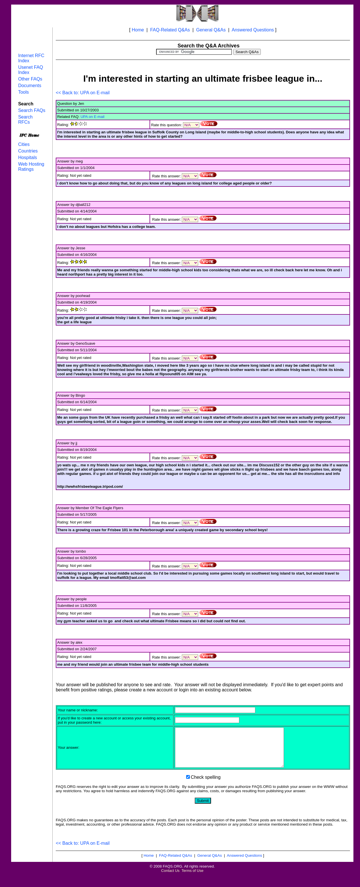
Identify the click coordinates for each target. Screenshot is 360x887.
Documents (29, 85)
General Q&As (211, 29)
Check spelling (205, 784)
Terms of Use (193, 878)
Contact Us (170, 878)
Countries (27, 150)
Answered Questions (253, 29)
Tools (23, 92)
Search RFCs (25, 120)
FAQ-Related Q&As (170, 29)
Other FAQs (30, 79)
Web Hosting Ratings (31, 167)
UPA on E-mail (93, 117)
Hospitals (27, 157)
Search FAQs (31, 110)
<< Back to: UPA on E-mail (83, 92)
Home (138, 29)
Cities (23, 144)
